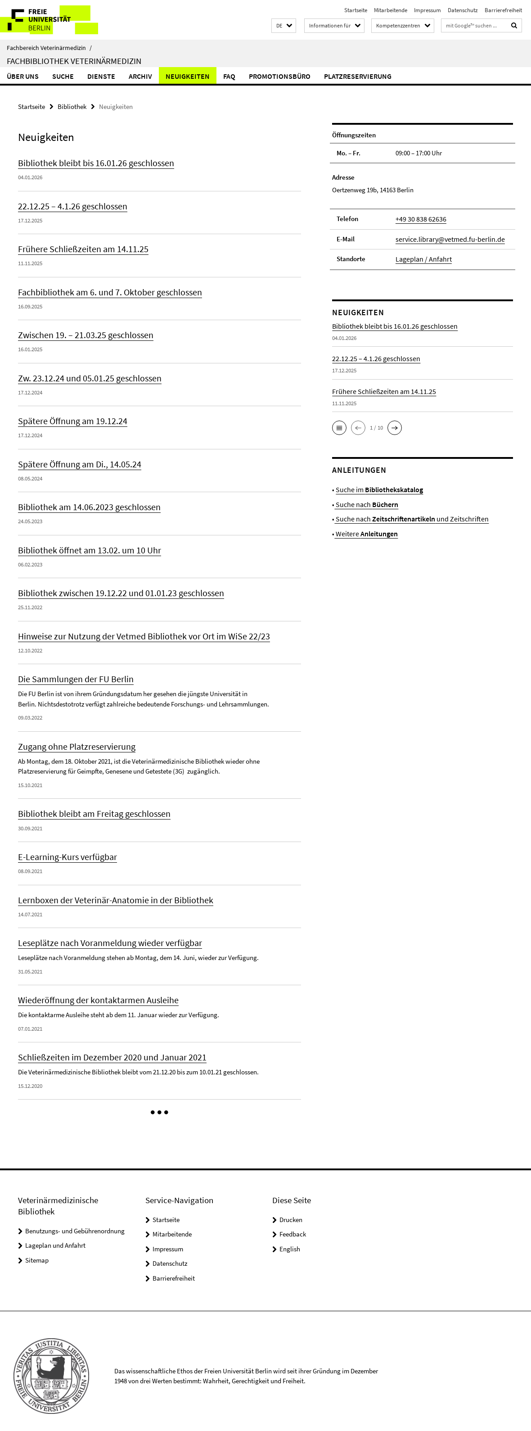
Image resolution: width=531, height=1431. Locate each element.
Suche (63, 76)
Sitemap (37, 1249)
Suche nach (364, 502)
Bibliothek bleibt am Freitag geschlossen (90, 806)
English (289, 1238)
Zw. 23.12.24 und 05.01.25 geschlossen (85, 375)
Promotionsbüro (279, 76)
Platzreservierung (358, 76)
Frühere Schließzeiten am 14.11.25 (78, 247)
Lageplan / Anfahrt (421, 257)
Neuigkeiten (188, 76)
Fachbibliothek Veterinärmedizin (74, 60)
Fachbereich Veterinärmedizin (49, 48)
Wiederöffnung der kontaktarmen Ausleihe (93, 991)
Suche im (376, 487)
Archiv (140, 76)
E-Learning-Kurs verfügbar (65, 849)
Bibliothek (72, 106)
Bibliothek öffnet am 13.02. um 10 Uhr (84, 545)
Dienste (101, 76)
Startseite (355, 10)
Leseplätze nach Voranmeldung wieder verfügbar (106, 934)
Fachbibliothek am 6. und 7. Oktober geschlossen (105, 290)
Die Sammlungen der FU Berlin (72, 672)
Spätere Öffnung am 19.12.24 (69, 417)
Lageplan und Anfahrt (55, 1235)
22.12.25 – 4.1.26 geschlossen (69, 204)
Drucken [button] (290, 1209)
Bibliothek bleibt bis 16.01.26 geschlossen (92, 162)
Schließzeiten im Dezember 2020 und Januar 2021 (106, 1047)
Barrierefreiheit (503, 10)
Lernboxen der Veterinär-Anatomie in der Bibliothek (110, 891)
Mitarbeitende (390, 10)
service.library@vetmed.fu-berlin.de (446, 238)
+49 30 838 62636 (418, 218)
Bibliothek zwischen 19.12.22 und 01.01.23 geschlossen (114, 587)
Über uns (23, 76)
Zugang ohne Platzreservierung (73, 739)
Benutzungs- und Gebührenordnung (75, 1220)
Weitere (363, 530)
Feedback (292, 1224)
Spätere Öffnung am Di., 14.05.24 (76, 460)
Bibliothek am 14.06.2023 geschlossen (85, 502)
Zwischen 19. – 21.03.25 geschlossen (81, 332)
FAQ (229, 76)
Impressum (427, 10)
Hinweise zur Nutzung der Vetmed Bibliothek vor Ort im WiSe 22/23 (136, 630)
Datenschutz (463, 10)
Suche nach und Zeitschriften (406, 516)
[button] (283, 25)
